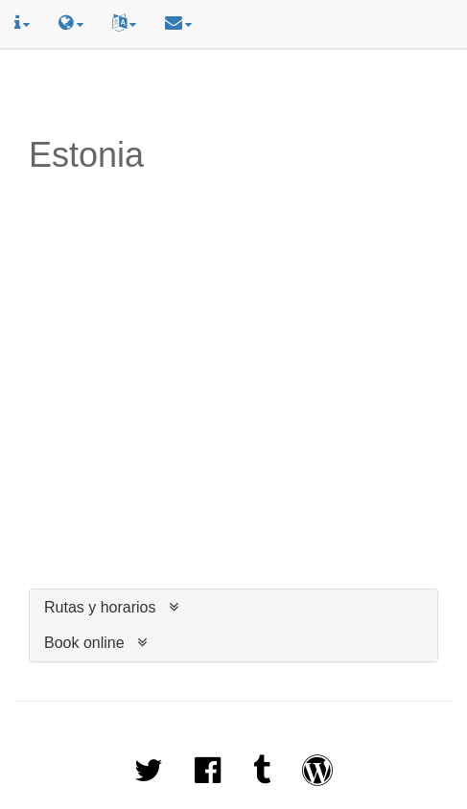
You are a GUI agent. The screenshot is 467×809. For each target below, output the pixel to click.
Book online (84, 643)
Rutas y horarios (100, 607)
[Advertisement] (234, 93)
